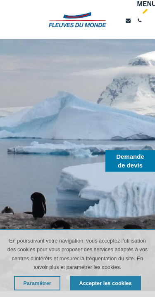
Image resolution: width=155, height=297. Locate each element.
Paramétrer (37, 283)
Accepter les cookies (105, 283)
